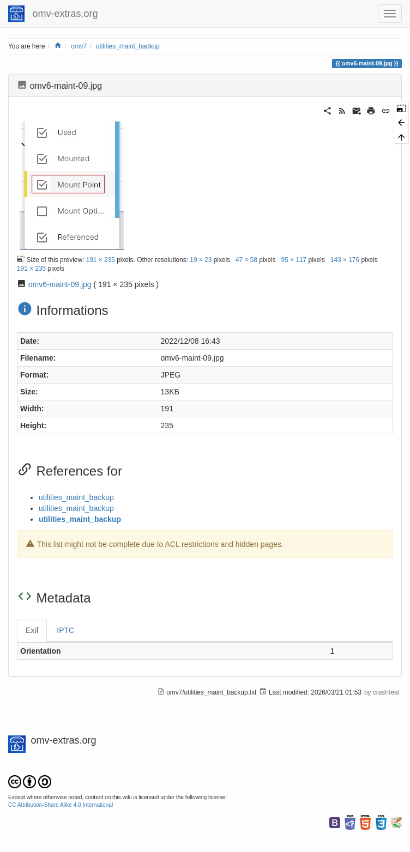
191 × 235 (100, 259)
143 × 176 (344, 259)
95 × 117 (294, 259)
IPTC (65, 630)
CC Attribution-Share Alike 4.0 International (60, 805)
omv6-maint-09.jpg (60, 284)
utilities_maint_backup (128, 46)
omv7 (79, 46)
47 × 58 (246, 259)
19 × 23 (201, 259)
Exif (32, 630)
